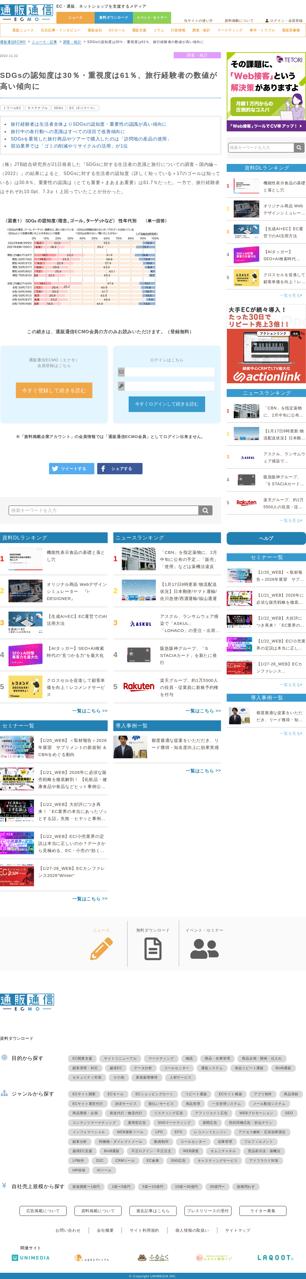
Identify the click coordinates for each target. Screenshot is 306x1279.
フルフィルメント (258, 1142)
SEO (289, 1113)
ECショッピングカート (154, 1094)
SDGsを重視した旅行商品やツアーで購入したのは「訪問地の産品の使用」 (91, 138)
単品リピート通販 (249, 1068)
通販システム (212, 1068)
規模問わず (246, 1187)
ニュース (75, 18)
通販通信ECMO (13, 42)
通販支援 (139, 30)
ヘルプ (266, 538)
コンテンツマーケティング (94, 1123)
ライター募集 (262, 1210)
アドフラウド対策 (263, 1161)
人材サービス (181, 1077)
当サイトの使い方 (198, 20)
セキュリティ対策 (87, 1077)
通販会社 (95, 30)
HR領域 (79, 1170)
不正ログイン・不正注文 (151, 1151)
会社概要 (105, 1230)
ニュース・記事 (44, 42)
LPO (159, 1132)
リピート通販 (196, 1094)
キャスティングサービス (218, 1161)
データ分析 (143, 1068)
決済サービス (126, 1104)
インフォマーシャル (89, 1132)
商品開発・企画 (85, 1113)
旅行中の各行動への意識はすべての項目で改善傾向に (68, 131)
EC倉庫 (153, 1161)
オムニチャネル (223, 1151)
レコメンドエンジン (210, 1132)
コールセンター (177, 1068)
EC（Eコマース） (83, 108)
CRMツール (125, 1161)
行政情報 (178, 30)
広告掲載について (43, 1210)
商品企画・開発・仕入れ (262, 1058)
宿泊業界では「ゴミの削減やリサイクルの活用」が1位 (69, 146)
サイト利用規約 (144, 1230)
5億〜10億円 (153, 1187)
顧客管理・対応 (85, 1068)
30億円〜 (217, 1187)
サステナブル (37, 108)
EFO (178, 1132)
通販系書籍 (291, 30)
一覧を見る (291, 295)
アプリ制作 (263, 1094)
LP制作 (78, 1161)
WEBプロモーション (256, 1113)
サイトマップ (237, 1230)
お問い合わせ (68, 1230)
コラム (158, 30)
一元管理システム (226, 1104)
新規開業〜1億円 (86, 1187)
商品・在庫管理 (217, 1058)
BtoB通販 (283, 1068)
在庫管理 (225, 1142)
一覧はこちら (86, 710)
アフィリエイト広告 (211, 1113)
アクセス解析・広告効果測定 (262, 1132)
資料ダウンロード (113, 18)
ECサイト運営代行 (88, 1104)
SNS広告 (178, 1161)
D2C (100, 1161)
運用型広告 (137, 1123)
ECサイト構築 (230, 1094)
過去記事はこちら (153, 1210)
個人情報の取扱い (192, 1230)
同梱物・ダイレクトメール (121, 1142)
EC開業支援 (82, 1058)
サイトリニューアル (120, 1058)
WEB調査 (191, 1151)
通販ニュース (23, 30)
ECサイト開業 (84, 1094)
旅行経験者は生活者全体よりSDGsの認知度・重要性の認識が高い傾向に (89, 124)
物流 (189, 1058)
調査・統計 (201, 30)
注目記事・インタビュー (61, 30)
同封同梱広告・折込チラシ (251, 1123)
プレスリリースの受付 (208, 1210)
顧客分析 (80, 1142)
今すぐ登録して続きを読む (54, 390)
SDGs (58, 108)
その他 (118, 1077)
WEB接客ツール (130, 1132)
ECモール (117, 30)
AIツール (104, 1170)
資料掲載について (239, 20)
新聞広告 (210, 1123)
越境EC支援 (82, 1151)
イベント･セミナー (152, 18)
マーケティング (230, 30)
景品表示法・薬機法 (264, 1151)
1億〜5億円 (121, 1187)
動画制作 (161, 1142)
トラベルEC (12, 108)
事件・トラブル (262, 30)
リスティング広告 (168, 1113)
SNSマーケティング (174, 1123)
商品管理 (193, 1104)
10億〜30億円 (186, 1187)
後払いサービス (161, 1104)
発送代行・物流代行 (126, 1113)
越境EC (116, 1068)
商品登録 (291, 1094)
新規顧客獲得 (147, 1077)
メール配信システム (269, 1104)
